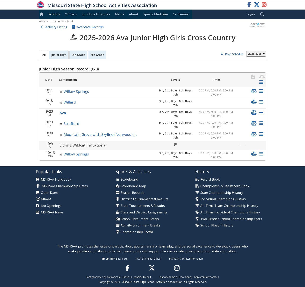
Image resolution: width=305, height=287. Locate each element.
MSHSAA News (52, 212)
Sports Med (155, 14)
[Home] (42, 14)
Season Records (132, 193)
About (133, 14)
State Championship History (221, 193)
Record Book (210, 179)
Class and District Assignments (144, 212)
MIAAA (46, 199)
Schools (54, 14)
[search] (263, 14)
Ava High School (63, 21)
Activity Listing (56, 27)
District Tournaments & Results (144, 199)
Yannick (138, 276)
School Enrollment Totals (140, 219)
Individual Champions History (223, 199)
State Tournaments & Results (143, 206)
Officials (71, 14)
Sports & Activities (96, 14)
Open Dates (50, 193)
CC (130, 276)
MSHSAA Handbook (56, 179)
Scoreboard (129, 179)
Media (119, 14)
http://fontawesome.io (206, 276)
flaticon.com (114, 276)
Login (251, 14)
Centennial (181, 14)
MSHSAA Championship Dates (62, 186)
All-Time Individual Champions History (230, 212)
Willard (70, 102)
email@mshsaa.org (117, 258)
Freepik (147, 276)
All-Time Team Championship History (229, 206)
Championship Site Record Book (224, 186)
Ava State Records (90, 27)
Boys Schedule (234, 54)
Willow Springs (76, 91)
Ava (63, 112)
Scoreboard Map (133, 186)
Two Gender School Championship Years (231, 219)
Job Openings (51, 206)
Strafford (71, 123)
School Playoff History (216, 225)
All (44, 55)
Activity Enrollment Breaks (140, 225)
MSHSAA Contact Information (186, 258)
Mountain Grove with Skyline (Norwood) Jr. (100, 134)
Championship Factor (137, 232)
